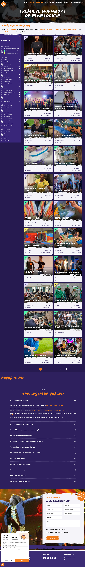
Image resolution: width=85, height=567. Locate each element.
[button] (83, 2)
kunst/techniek (56, 410)
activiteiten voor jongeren (69, 29)
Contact (66, 2)
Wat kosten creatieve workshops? (20, 481)
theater (35, 410)
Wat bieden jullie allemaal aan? (19, 400)
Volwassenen (66, 531)
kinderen (61, 405)
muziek (31, 410)
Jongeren (59, 531)
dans (39, 410)
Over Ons (59, 2)
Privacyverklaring (68, 560)
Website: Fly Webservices (42, 565)
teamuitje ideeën (6, 32)
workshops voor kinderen (46, 29)
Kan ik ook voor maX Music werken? (20, 464)
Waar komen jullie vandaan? (18, 475)
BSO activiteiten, (58, 29)
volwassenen (49, 405)
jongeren (55, 405)
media (50, 410)
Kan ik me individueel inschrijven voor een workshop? (25, 453)
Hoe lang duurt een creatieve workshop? (22, 424)
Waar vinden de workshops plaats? (20, 470)
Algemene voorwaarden (69, 557)
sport (62, 410)
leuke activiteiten (11, 29)
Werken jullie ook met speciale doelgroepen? (23, 447)
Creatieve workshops (36, 2)
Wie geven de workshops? (17, 458)
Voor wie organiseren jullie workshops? (21, 435)
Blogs (52, 2)
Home (25, 2)
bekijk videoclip (14, 415)
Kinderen (52, 531)
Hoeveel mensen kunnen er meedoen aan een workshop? (26, 441)
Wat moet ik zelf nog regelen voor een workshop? (24, 430)
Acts (46, 2)
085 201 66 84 (79, 498)
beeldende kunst (45, 410)
